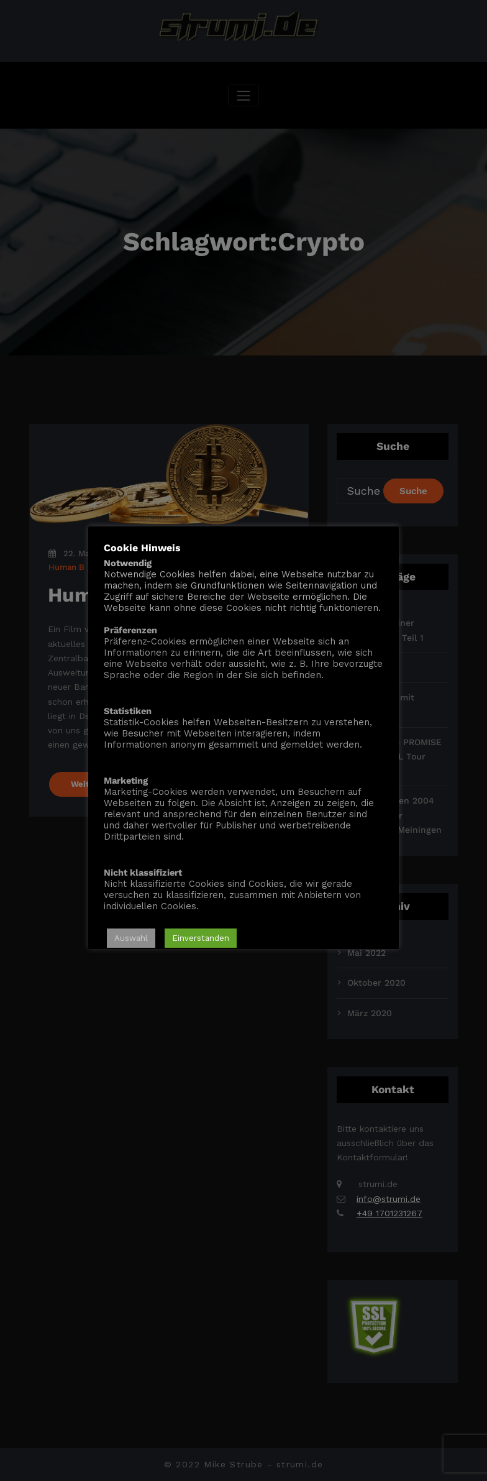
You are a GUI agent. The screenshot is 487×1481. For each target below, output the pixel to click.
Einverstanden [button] (200, 938)
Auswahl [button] (131, 938)
